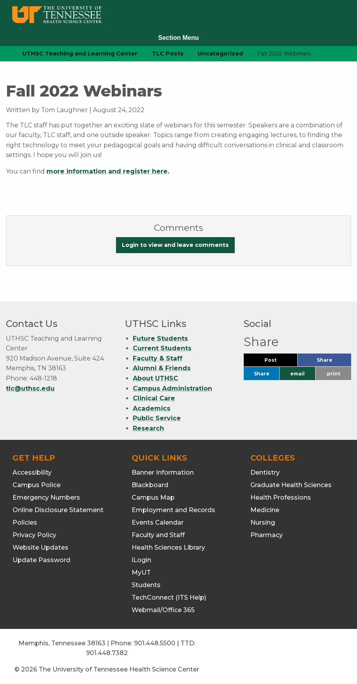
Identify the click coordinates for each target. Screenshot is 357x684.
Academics (151, 408)
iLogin (141, 560)
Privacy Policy (34, 535)
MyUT (141, 572)
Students (146, 585)
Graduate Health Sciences (291, 485)
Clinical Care (154, 398)
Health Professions (280, 497)
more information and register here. (107, 171)
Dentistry (265, 472)
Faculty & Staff (157, 358)
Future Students (160, 338)
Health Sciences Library (168, 547)
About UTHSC (155, 378)
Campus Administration (172, 388)
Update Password (41, 560)
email (297, 374)
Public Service (157, 418)
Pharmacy (266, 535)
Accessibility (32, 472)
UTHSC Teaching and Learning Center (79, 53)
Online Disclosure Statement (58, 510)
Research (148, 428)
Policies (24, 522)
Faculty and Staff (158, 535)
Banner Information (163, 472)
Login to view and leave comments (175, 244)
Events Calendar (158, 522)
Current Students (162, 348)
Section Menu (178, 37)
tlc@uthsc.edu (30, 388)
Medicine (264, 510)
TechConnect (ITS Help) (169, 597)
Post (279, 362)
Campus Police (36, 485)
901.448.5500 (154, 643)
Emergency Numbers (46, 497)
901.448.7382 (107, 653)
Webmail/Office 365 (163, 610)
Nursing (262, 522)
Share (334, 362)
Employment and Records (173, 510)
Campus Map (153, 497)
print (333, 374)
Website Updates (40, 547)
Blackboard (150, 485)
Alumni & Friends (162, 368)
